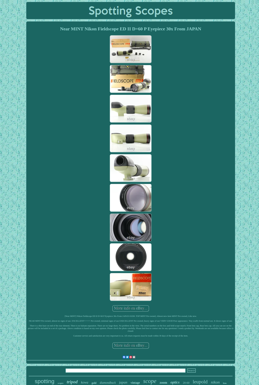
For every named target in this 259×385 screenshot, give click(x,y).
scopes (60, 383)
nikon (215, 382)
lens (225, 383)
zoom (163, 382)
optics (175, 382)
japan (123, 382)
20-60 (186, 382)
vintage (135, 382)
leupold (200, 381)
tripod (72, 381)
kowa (84, 382)
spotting (44, 381)
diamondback (108, 382)
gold (94, 383)
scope (149, 381)
